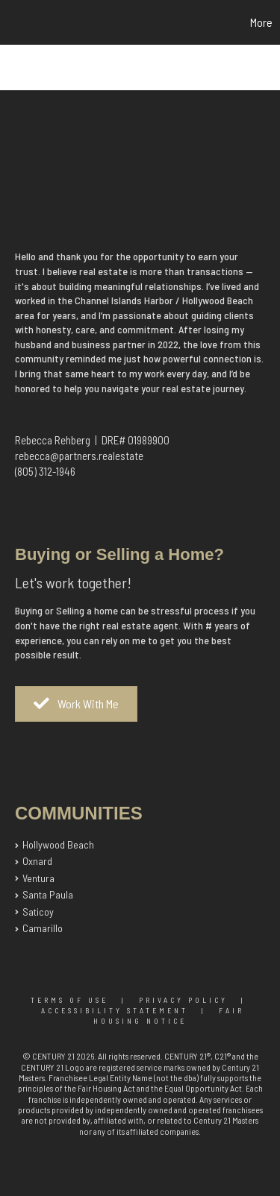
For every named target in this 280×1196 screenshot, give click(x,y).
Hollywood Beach (58, 844)
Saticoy (38, 911)
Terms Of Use (69, 999)
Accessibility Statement (114, 1010)
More (261, 22)
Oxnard (37, 860)
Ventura (38, 878)
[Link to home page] (13, 22)
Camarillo (42, 928)
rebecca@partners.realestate (79, 455)
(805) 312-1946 (45, 471)
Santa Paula (47, 894)
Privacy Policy (183, 999)
